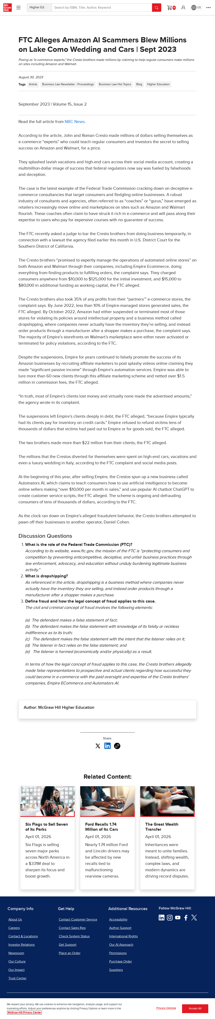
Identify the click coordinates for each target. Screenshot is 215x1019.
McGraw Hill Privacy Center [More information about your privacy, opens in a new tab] (24, 1013)
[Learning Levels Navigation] (18, 7)
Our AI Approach (121, 944)
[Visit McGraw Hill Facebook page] (186, 917)
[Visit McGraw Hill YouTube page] (178, 917)
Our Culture (17, 961)
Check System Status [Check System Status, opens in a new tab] (74, 936)
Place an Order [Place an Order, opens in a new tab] (69, 953)
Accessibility (118, 919)
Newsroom (16, 953)
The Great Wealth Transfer (161, 827)
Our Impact (16, 970)
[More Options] (208, 7)
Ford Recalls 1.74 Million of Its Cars (101, 827)
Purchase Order (120, 961)
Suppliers (116, 970)
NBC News (75, 122)
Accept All (195, 1009)
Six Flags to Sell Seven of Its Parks (46, 827)
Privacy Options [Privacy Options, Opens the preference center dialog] (166, 1009)
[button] (183, 7)
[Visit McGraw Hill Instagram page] (170, 917)
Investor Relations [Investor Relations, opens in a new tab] (21, 944)
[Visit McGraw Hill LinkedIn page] (161, 917)
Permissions (118, 953)
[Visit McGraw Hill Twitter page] (194, 917)
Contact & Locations (23, 936)
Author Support (120, 928)
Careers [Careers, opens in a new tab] (14, 928)
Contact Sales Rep (72, 928)
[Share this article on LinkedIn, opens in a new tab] (107, 746)
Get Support (67, 944)
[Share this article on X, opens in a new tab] (98, 746)
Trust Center (17, 978)
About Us (15, 919)
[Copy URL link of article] (117, 746)
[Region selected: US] (196, 7)
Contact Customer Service (78, 919)
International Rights (123, 936)
